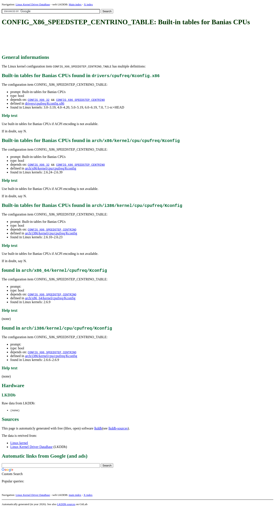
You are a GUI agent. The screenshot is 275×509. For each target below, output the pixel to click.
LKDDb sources (66, 504)
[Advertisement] (80, 40)
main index (75, 495)
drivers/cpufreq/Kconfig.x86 (44, 103)
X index (88, 4)
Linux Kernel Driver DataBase (33, 4)
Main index (75, 4)
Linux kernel (19, 443)
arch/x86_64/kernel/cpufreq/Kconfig (50, 298)
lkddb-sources (118, 428)
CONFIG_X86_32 (38, 100)
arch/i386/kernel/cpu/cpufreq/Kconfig (51, 233)
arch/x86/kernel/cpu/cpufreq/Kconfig (50, 168)
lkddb (98, 428)
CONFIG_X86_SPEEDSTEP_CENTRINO (80, 100)
